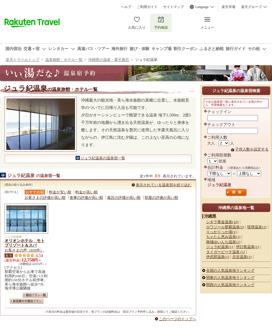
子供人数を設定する (252, 149)
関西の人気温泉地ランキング (230, 285)
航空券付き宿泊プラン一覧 (26, 301)
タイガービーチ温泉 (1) (225, 252)
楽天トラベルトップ (22, 60)
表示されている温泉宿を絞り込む (164, 185)
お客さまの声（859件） (24, 250)
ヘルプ (126, 7)
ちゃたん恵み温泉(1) (223, 237)
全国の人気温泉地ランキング (230, 270)
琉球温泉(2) (256, 227)
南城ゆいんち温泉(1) (223, 242)
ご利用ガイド (147, 7)
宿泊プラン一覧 (35, 295)
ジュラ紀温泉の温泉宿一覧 (102, 158)
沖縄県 (210, 216)
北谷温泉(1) (241, 257)
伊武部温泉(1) (217, 257)
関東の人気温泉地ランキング (230, 277)
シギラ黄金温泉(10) (222, 222)
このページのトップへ (177, 319)
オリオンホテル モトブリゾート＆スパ (25, 242)
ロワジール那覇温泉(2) (225, 227)
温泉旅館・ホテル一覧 (64, 60)
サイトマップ (173, 7)
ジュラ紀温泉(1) (219, 247)
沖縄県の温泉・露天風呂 (108, 60)
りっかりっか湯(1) (221, 232)
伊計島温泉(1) (247, 247)
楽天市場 (228, 7)
